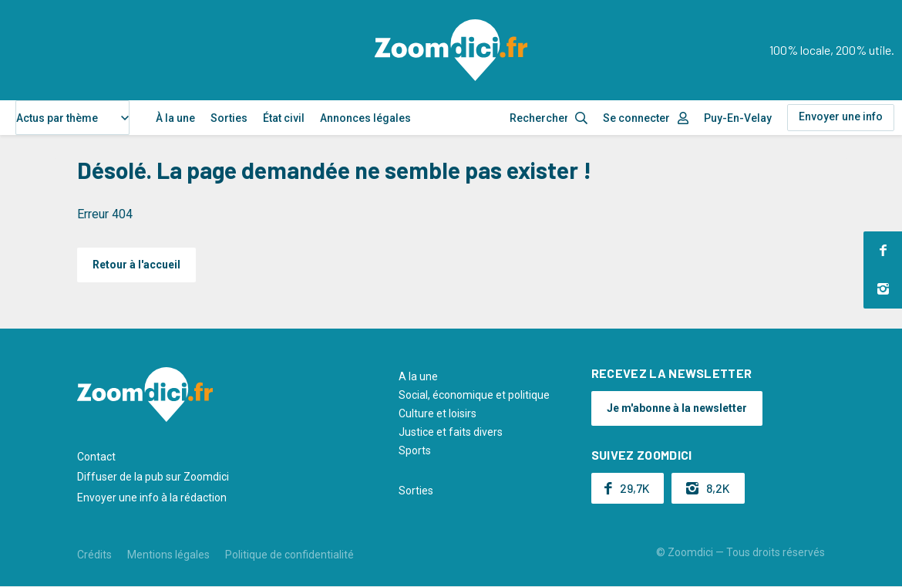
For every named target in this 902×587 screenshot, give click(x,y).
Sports (415, 450)
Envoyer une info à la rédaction (152, 497)
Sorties (228, 118)
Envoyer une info (841, 116)
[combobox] (72, 117)
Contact (96, 456)
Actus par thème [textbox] (57, 118)
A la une (418, 376)
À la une (175, 118)
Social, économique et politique (474, 395)
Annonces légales (365, 118)
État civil (284, 118)
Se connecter (636, 118)
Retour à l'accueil (136, 264)
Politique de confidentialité (289, 554)
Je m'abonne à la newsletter (677, 408)
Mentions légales (168, 554)
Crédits (94, 554)
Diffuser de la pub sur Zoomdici (153, 477)
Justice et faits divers (451, 432)
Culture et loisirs (437, 413)
